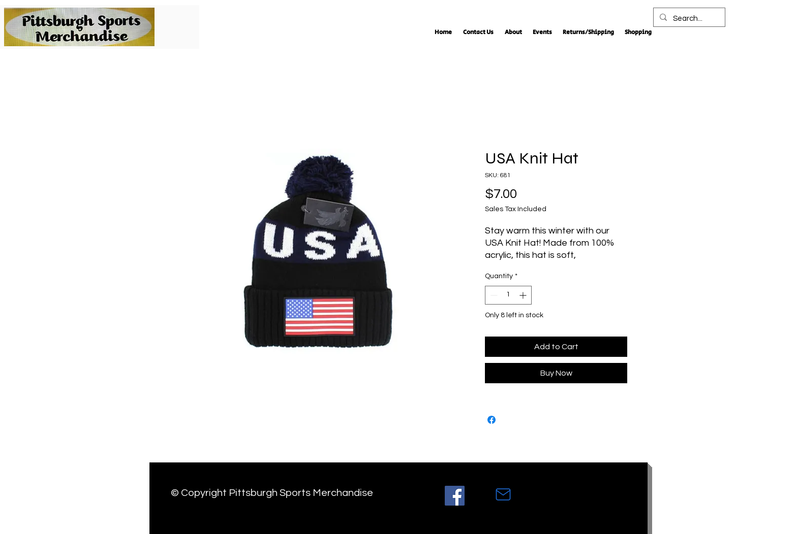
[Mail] (503, 494)
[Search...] (688, 18)
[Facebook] (455, 496)
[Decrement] (492, 295)
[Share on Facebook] (491, 420)
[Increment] (523, 295)
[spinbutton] (508, 295)
